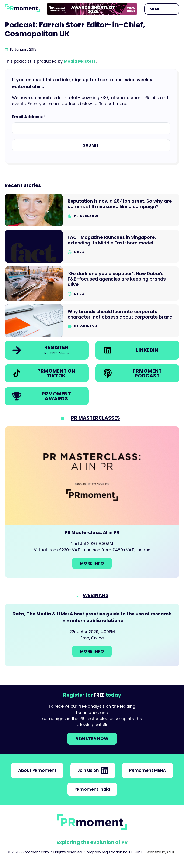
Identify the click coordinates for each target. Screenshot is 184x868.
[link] (92, 9)
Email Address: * (29, 117)
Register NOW (92, 738)
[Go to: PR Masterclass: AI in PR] (92, 502)
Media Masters (80, 61)
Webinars (95, 595)
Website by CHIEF (161, 852)
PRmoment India (92, 789)
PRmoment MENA (147, 770)
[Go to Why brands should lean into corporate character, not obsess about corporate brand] (92, 320)
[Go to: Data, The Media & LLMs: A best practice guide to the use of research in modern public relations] (92, 635)
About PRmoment (37, 770)
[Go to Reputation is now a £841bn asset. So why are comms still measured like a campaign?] (92, 210)
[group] (92, 9)
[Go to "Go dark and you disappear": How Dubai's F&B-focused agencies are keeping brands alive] (92, 283)
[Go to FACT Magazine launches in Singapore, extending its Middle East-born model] (92, 246)
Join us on (92, 770)
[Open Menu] (161, 9)
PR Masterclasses (95, 418)
